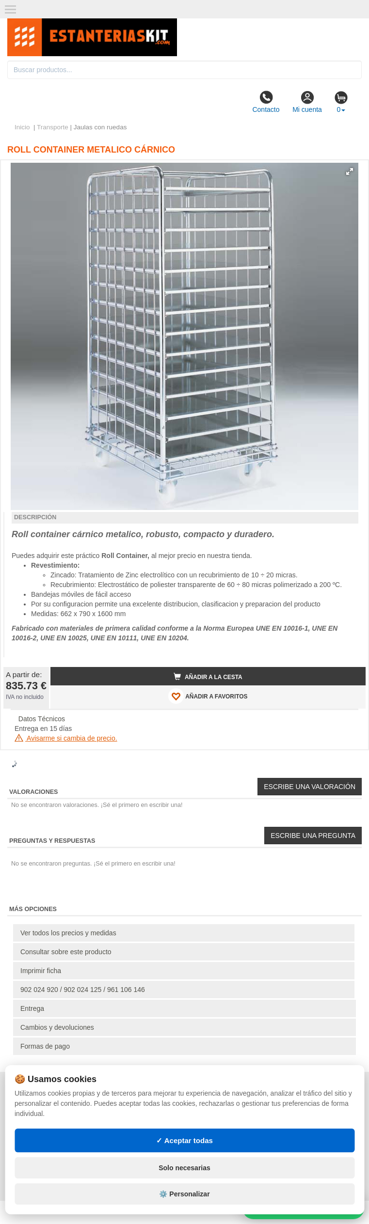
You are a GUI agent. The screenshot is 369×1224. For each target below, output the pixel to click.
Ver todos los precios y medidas (68, 933)
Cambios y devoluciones (57, 1027)
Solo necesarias (184, 1168)
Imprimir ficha (40, 971)
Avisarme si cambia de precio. (66, 738)
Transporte (52, 127)
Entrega (32, 1008)
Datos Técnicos (41, 719)
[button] (349, 171)
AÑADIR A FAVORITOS (207, 696)
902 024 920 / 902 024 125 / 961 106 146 (82, 989)
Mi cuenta (307, 101)
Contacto (265, 101)
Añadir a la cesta (208, 677)
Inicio (22, 127)
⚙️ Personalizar (184, 1194)
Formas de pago (45, 1046)
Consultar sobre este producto (66, 952)
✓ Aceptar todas (184, 1140)
